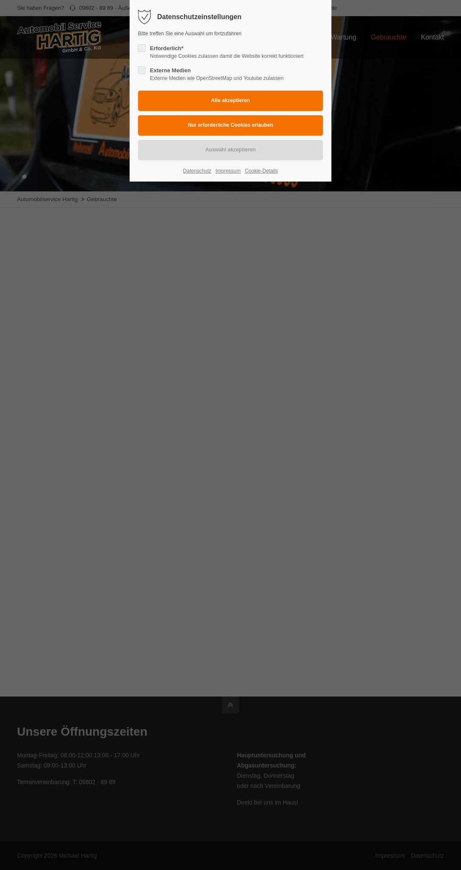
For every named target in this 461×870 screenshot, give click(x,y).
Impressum (228, 171)
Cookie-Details (261, 171)
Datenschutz (197, 171)
